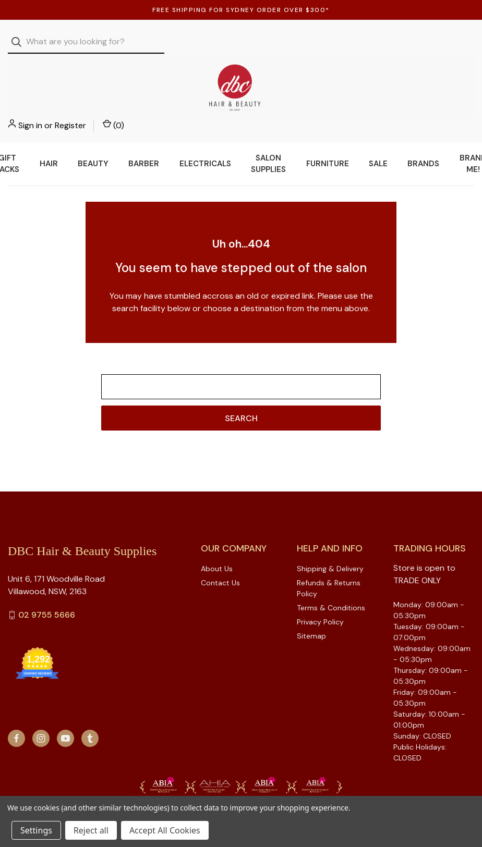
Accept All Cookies (164, 830)
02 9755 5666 (46, 594)
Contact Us (220, 562)
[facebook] (16, 717)
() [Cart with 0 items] (463, 41)
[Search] (19, 42)
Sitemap (311, 615)
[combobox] (86, 42)
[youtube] (65, 717)
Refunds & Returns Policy (328, 567)
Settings (36, 830)
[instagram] (41, 717)
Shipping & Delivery (330, 548)
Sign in (380, 41)
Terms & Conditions (331, 587)
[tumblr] (90, 717)
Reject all (91, 830)
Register (420, 41)
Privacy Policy (320, 601)
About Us (217, 548)
